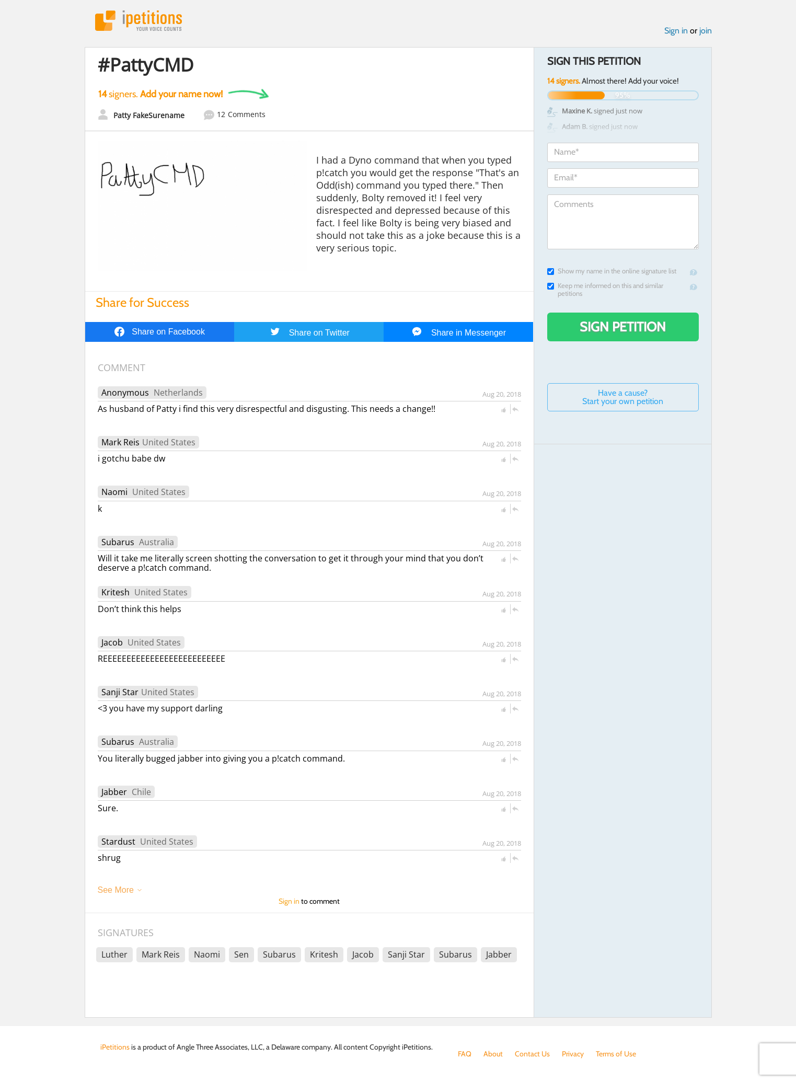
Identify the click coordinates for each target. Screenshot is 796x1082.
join (705, 31)
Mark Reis (120, 442)
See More (116, 889)
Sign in (676, 31)
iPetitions (138, 20)
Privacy (573, 1053)
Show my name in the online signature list (611, 271)
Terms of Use (616, 1053)
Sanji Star (120, 692)
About (493, 1053)
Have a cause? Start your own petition (622, 397)
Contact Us (532, 1053)
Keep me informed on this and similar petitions (605, 289)
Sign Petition (623, 327)
